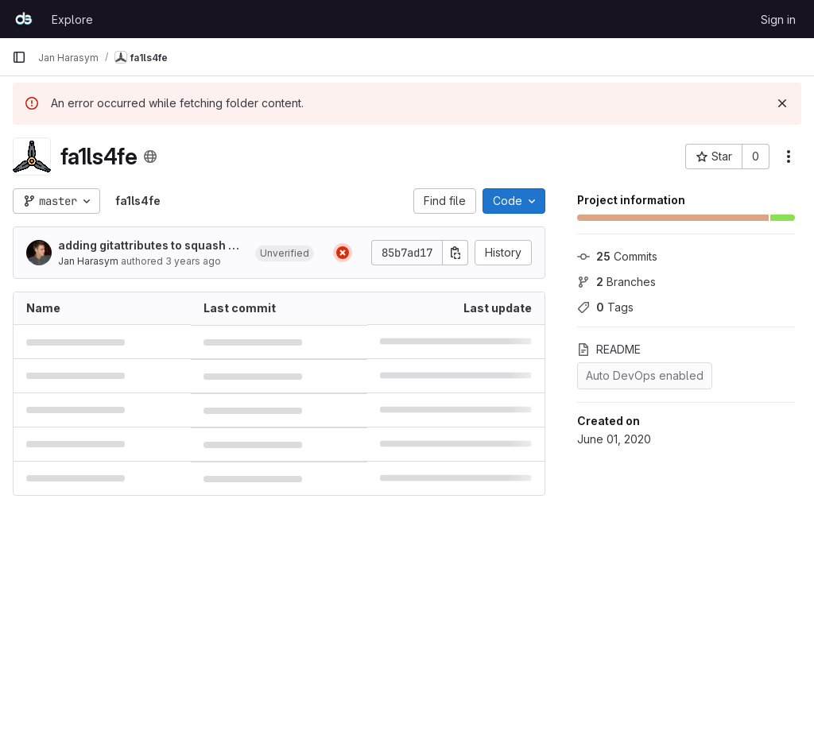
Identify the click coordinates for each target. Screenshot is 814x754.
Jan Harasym (88, 261)
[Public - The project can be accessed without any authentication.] (150, 156)
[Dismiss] (782, 103)
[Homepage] (24, 19)
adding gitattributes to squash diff (150, 245)
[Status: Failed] (342, 252)
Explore (72, 19)
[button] (284, 252)
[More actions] (788, 156)
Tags (605, 307)
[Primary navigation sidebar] (19, 57)
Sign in (778, 19)
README (609, 349)
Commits (617, 256)
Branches (616, 281)
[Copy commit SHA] (455, 252)
